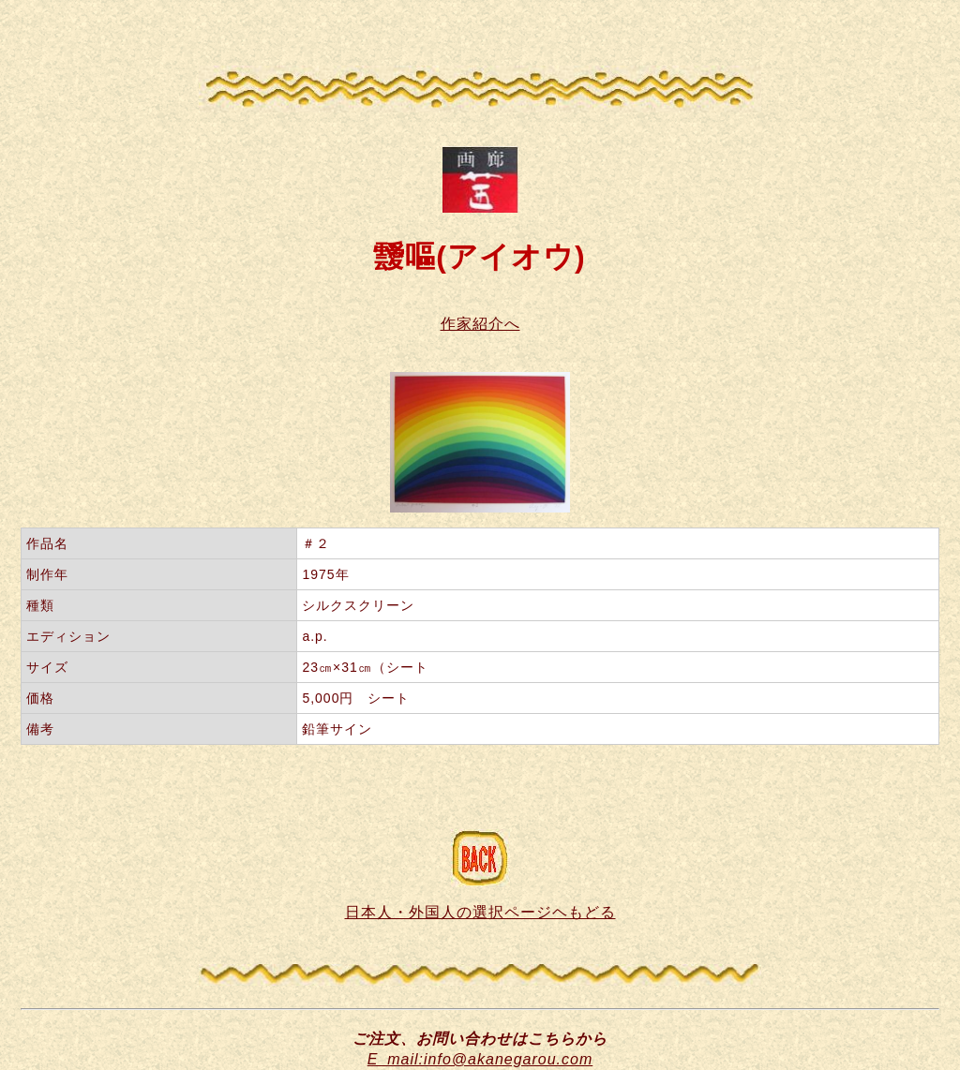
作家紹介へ (480, 324)
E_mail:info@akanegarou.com (480, 1059)
